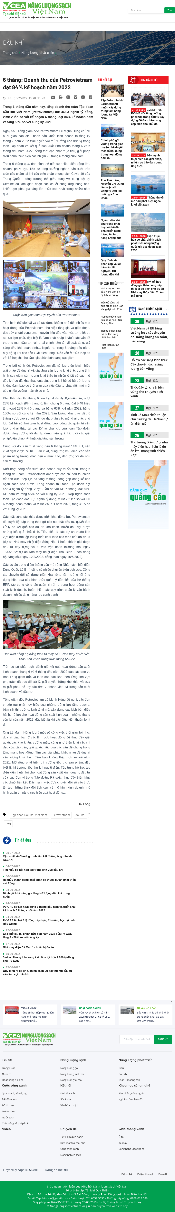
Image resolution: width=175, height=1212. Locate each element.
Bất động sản (9, 1099)
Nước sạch (8, 1117)
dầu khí (80, 815)
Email (162, 1174)
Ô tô (121, 1137)
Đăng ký (163, 1039)
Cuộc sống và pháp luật (15, 1123)
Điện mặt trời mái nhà (72, 1143)
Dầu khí (123, 1074)
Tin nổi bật (105, 80)
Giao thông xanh (131, 1129)
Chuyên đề (68, 1129)
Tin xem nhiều (109, 283)
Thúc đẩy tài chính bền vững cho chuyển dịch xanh (147, 391)
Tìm (170, 10)
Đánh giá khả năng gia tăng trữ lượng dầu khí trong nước (36, 895)
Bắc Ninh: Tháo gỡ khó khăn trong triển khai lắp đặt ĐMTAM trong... (153, 1016)
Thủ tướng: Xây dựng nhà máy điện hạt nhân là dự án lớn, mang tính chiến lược (149, 448)
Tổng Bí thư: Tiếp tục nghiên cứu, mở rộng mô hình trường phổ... (37, 1016)
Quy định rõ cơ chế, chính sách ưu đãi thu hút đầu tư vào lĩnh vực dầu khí (37, 972)
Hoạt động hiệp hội (13, 1080)
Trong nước (28, 1008)
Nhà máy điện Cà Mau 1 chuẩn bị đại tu (28, 947)
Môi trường (8, 1111)
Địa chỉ (126, 1174)
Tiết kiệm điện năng (71, 1137)
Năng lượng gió (69, 1068)
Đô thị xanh (8, 1105)
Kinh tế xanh (67, 1093)
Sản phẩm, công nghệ (131, 1093)
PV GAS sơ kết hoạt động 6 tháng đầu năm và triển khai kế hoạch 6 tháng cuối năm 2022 (39, 908)
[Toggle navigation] (6, 28)
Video (6, 1129)
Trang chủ (10, 53)
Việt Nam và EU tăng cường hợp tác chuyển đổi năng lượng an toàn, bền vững (149, 334)
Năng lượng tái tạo (71, 1080)
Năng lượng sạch (145, 309)
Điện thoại (145, 1174)
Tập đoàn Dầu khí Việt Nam (29, 815)
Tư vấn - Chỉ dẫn (147, 1008)
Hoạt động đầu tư (90, 1008)
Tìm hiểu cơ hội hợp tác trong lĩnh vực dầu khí (33, 869)
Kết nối (65, 1085)
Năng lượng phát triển (37, 53)
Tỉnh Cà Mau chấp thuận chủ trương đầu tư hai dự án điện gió (149, 419)
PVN (8, 824)
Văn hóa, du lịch (69, 1105)
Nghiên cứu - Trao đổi (131, 1099)
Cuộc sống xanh (14, 1085)
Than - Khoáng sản (129, 1080)
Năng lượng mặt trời (72, 1074)
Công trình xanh (69, 1149)
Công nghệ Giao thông (131, 1149)
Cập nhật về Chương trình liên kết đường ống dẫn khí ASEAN (38, 858)
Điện (121, 1068)
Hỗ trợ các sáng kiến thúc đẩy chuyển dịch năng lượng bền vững (149, 364)
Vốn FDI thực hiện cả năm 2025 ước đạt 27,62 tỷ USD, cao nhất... (94, 1016)
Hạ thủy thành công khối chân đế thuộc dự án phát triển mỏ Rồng (39, 881)
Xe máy (123, 1143)
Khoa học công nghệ (134, 1085)
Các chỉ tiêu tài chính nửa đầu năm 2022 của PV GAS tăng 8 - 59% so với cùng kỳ (37, 935)
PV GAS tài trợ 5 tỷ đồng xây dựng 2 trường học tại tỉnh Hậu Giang (39, 922)
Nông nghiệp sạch (70, 1155)
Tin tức (7, 1060)
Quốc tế (6, 1074)
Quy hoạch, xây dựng (14, 1093)
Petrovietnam (61, 815)
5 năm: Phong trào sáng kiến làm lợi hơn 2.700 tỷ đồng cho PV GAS (38, 959)
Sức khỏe (65, 1099)
